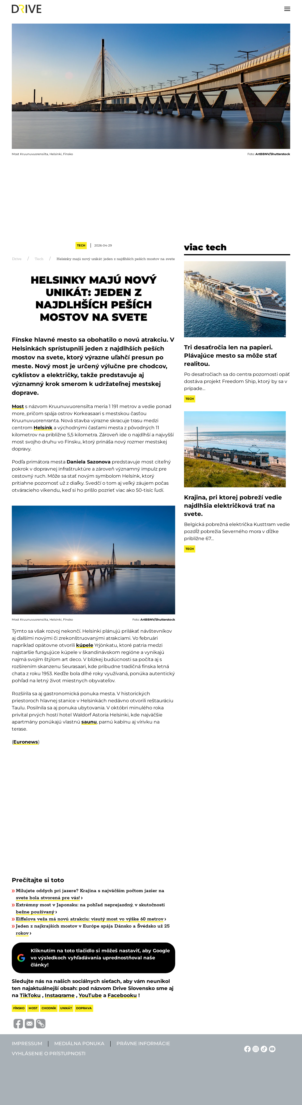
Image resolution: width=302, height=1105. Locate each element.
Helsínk (43, 427)
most (33, 1008)
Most (18, 406)
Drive (17, 259)
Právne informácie (143, 1043)
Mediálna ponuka (79, 1043)
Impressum (27, 1043)
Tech (81, 245)
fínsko (18, 1008)
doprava (84, 1008)
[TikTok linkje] (263, 1048)
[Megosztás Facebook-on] (17, 1023)
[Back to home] (26, 9)
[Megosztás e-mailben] (28, 1023)
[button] (287, 9)
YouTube (90, 995)
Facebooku (122, 995)
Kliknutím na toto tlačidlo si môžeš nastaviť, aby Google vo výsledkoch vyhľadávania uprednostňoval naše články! (100, 958)
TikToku (30, 995)
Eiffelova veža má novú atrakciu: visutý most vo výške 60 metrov (89, 919)
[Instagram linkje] (255, 1048)
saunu (89, 722)
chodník (49, 1008)
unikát (66, 1008)
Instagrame (60, 995)
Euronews (25, 742)
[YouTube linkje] (271, 1048)
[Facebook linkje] (246, 1048)
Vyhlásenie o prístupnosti (49, 1053)
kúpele (84, 645)
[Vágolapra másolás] (39, 1023)
